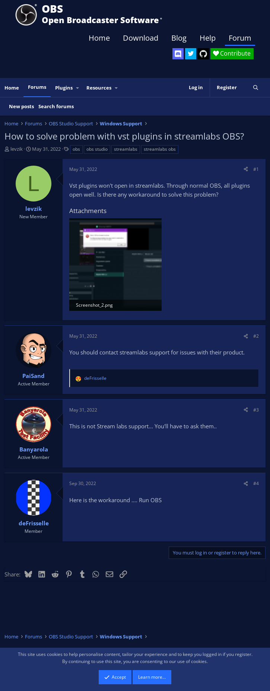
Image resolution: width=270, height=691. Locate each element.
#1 (256, 169)
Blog (179, 38)
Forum (240, 38)
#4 (256, 483)
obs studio (97, 149)
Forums (37, 87)
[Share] (246, 169)
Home (99, 38)
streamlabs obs (160, 149)
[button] (77, 88)
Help (208, 38)
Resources (98, 87)
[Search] (256, 87)
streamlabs (125, 149)
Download (140, 38)
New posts (21, 106)
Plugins (64, 87)
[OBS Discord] (178, 53)
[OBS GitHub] (203, 53)
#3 (256, 410)
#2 (256, 336)
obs (76, 149)
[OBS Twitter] (190, 53)
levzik (16, 149)
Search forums (56, 106)
